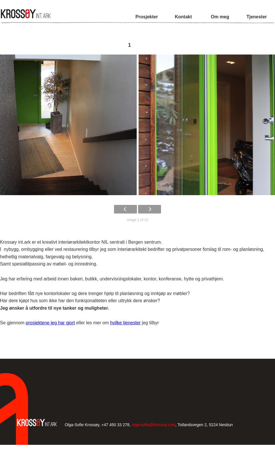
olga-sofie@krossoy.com (153, 424)
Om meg (220, 16)
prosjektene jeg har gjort (50, 322)
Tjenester (256, 16)
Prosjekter (146, 16)
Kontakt (183, 16)
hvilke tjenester (125, 322)
